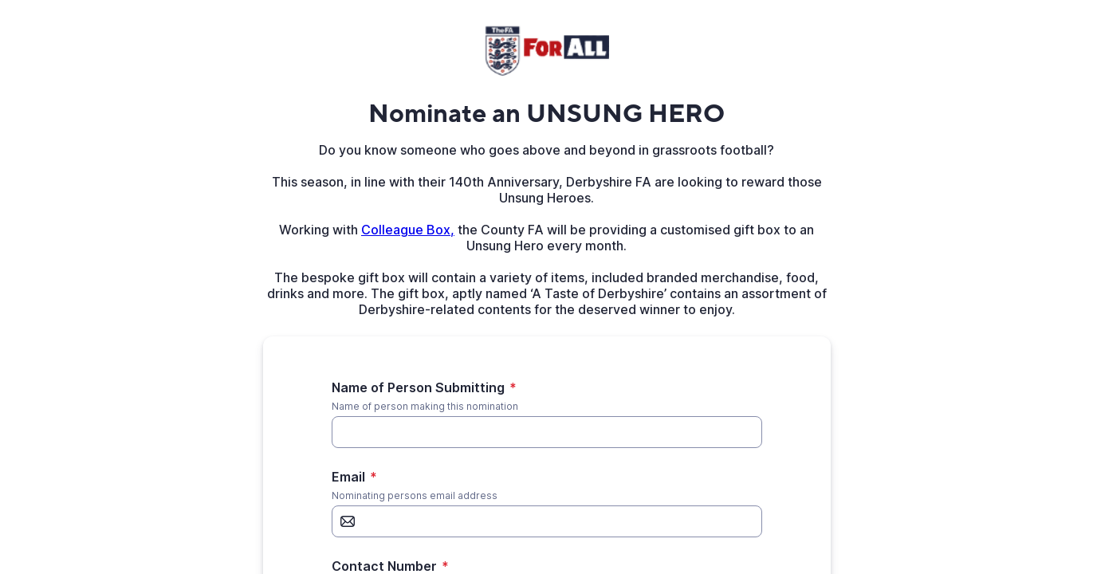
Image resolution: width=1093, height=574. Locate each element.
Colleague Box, (407, 230)
